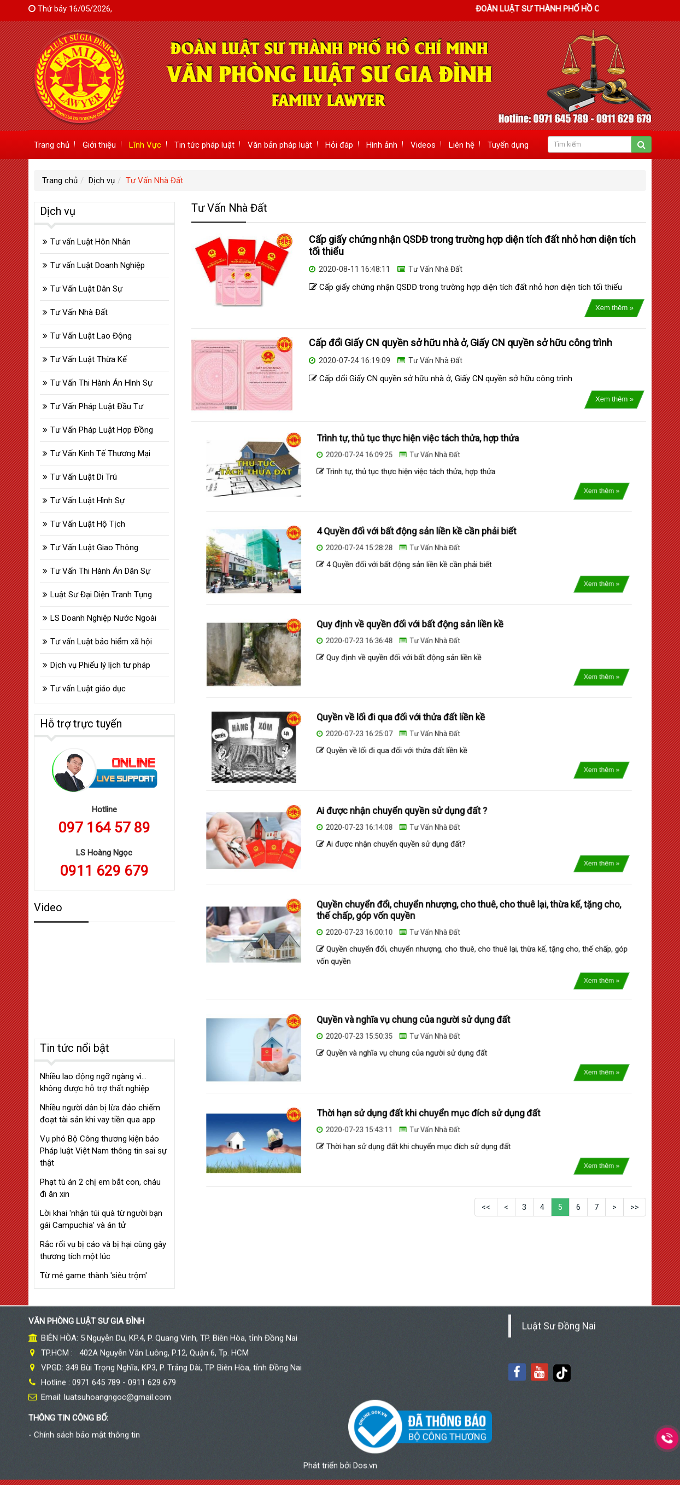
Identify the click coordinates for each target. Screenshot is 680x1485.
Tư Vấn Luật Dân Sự (86, 289)
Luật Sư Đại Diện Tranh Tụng (101, 594)
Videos (423, 145)
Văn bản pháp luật (280, 145)
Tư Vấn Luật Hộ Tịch (87, 524)
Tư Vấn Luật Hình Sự (87, 500)
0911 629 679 (104, 871)
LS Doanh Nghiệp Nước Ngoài (103, 618)
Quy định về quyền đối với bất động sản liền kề (412, 636)
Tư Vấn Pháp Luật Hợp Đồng (101, 430)
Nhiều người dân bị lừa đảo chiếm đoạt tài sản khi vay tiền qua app (100, 1114)
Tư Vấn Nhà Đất (154, 180)
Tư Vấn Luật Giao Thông (94, 547)
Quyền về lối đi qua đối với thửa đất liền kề (407, 730)
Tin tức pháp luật (204, 145)
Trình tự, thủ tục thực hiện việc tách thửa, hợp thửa (417, 450)
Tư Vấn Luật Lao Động (91, 336)
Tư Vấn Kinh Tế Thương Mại (100, 453)
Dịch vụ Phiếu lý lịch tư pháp (100, 665)
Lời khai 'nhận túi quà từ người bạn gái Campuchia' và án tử (101, 1219)
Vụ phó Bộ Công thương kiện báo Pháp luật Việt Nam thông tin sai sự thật (103, 1151)
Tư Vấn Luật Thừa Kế (88, 359)
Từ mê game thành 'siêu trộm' (93, 1275)
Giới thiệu (99, 145)
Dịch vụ (102, 180)
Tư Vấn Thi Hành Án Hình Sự (101, 383)
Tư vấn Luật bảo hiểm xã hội (101, 642)
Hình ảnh (381, 145)
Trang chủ (51, 145)
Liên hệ (461, 145)
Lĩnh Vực (145, 145)
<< (486, 1207)
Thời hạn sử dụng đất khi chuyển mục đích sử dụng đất (424, 1125)
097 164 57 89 (104, 827)
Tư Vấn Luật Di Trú (83, 477)
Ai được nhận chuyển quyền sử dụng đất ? (407, 823)
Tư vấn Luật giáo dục (88, 689)
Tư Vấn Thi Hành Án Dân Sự (100, 571)
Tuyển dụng (508, 145)
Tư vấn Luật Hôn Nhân (90, 242)
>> (634, 1207)
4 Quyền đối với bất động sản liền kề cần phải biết (416, 543)
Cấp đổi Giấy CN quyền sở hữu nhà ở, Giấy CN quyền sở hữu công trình (460, 342)
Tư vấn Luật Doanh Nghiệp (97, 265)
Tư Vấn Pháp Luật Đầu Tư (96, 406)
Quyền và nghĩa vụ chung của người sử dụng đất (415, 1032)
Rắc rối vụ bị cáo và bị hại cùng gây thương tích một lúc (103, 1250)
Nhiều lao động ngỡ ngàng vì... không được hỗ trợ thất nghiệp (94, 1082)
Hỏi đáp (339, 145)
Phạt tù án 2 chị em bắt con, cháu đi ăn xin (100, 1188)
